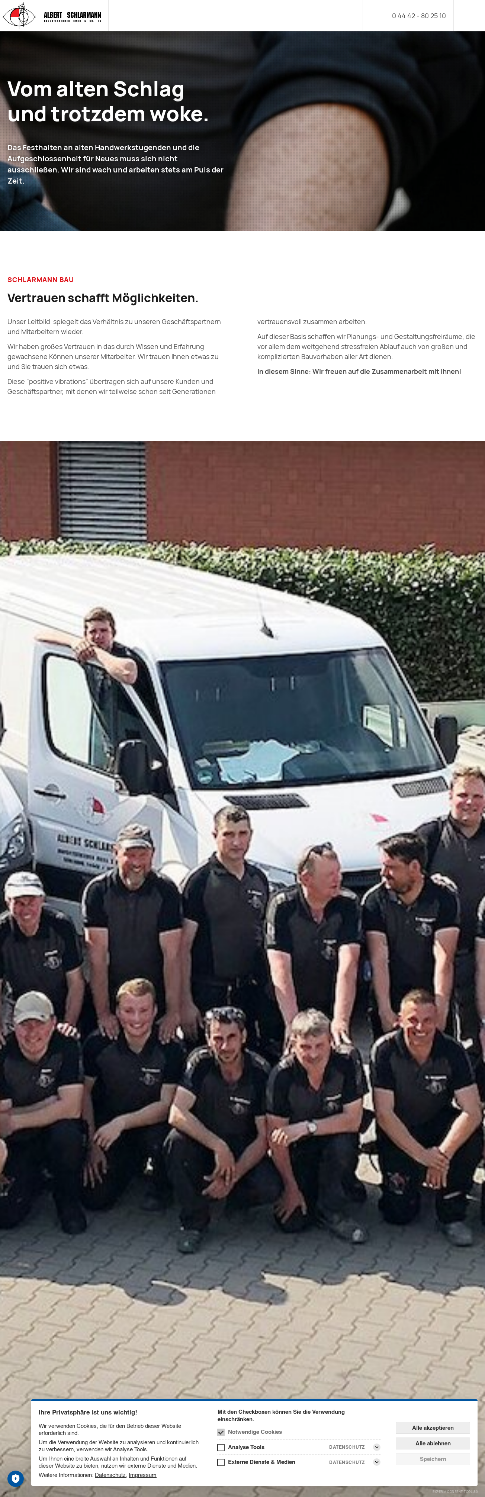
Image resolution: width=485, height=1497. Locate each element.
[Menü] (469, 15)
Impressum (143, 1475)
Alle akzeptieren (433, 1428)
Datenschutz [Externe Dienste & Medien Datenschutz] (347, 1462)
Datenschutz (110, 1475)
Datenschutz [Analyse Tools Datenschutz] (347, 1447)
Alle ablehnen (433, 1443)
